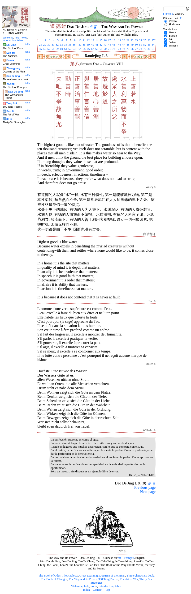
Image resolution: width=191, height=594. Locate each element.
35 (70, 44)
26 (149, 40)
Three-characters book (140, 575)
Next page (148, 492)
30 (48, 44)
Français (129, 558)
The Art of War (129, 579)
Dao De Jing (15, 91)
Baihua (173, 35)
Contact (97, 589)
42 (101, 44)
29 (44, 44)
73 (119, 49)
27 (153, 40)
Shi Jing (11, 44)
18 (113, 40)
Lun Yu (10, 52)
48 (127, 44)
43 (105, 44)
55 (40, 49)
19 (119, 40)
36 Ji (9, 119)
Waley (172, 32)
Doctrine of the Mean (112, 575)
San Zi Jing (13, 76)
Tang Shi (11, 103)
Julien (172, 42)
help (86, 586)
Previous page (145, 487)
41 (96, 44)
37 (79, 44)
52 (144, 44)
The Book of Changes (54, 579)
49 (132, 44)
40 (92, 44)
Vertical (173, 21)
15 (101, 40)
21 (127, 40)
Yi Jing (10, 83)
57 (48, 49)
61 (65, 49)
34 (65, 44)
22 (132, 40)
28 (40, 44)
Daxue (10, 60)
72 (113, 49)
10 (79, 40)
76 (132, 49)
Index (86, 589)
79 (144, 49)
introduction (106, 586)
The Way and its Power (83, 579)
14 (96, 40)
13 (92, 40)
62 (70, 49)
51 (140, 44)
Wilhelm (173, 45)
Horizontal (174, 24)
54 (153, 44)
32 (57, 44)
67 (92, 49)
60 (61, 49)
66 (88, 49)
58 (53, 49)
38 (84, 44)
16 (105, 40)
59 (57, 49)
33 (61, 44)
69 (101, 49)
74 (123, 49)
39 (88, 44)
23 (136, 40)
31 (53, 44)
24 (140, 40)
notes (94, 586)
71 (109, 49)
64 (79, 49)
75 (127, 49)
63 (74, 49)
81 (153, 49)
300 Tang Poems (108, 579)
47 (123, 44)
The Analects (70, 575)
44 (109, 44)
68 (96, 49)
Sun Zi (10, 111)
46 (119, 44)
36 (74, 44)
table (118, 586)
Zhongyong (13, 68)
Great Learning (88, 575)
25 (144, 40)
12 (88, 40)
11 (84, 40)
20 (123, 40)
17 (109, 40)
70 (105, 49)
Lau (171, 39)
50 (136, 44)
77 (136, 49)
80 (149, 49)
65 (84, 49)
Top (107, 589)
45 (113, 44)
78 (140, 49)
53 (149, 44)
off (119, 558)
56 (44, 49)
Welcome (76, 586)
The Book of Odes (49, 575)
